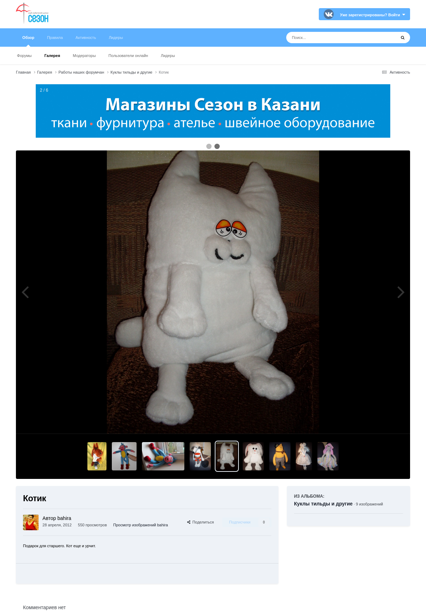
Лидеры (168, 55)
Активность (86, 37)
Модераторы (84, 55)
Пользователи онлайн (128, 55)
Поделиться (200, 522)
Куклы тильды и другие (323, 504)
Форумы (24, 55)
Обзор (28, 41)
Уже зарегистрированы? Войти (372, 15)
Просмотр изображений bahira (140, 525)
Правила (55, 37)
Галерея (52, 55)
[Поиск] (327, 37)
